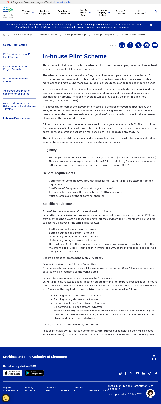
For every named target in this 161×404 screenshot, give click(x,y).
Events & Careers (120, 13)
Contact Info (78, 389)
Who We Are (26, 13)
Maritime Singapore (44, 13)
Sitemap (65, 391)
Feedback (94, 391)
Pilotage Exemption (104, 35)
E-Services (139, 13)
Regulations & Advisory (64, 13)
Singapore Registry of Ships (102, 12)
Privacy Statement (30, 389)
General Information (15, 45)
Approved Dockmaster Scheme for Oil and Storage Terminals (19, 106)
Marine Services (48, 35)
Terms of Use (50, 389)
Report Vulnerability (10, 389)
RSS (105, 391)
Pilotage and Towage (75, 35)
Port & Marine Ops (83, 12)
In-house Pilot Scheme (16, 118)
